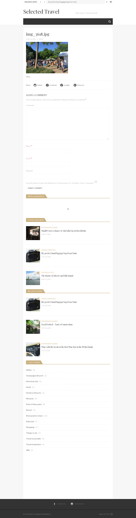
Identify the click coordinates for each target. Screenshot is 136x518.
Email (29, 158)
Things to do (31, 433)
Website (29, 171)
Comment (30, 105)
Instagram (111, 2)
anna (41, 39)
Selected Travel (41, 11)
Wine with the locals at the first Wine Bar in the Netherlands (67, 347)
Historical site (47, 272)
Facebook (107, 2)
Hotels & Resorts (33, 393)
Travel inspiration (33, 444)
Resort (29, 410)
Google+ (67, 85)
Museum (30, 398)
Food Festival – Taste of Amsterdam (56, 324)
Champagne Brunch (34, 375)
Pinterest (80, 85)
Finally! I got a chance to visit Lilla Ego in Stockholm (63, 230)
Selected (30, 421)
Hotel (28, 387)
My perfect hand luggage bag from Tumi (62, 2)
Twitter (39, 85)
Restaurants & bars (49, 227)
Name (29, 146)
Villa (28, 450)
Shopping (30, 427)
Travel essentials (48, 250)
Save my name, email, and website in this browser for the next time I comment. (60, 183)
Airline (29, 370)
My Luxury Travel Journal (86, 13)
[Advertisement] (68, 475)
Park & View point (34, 404)
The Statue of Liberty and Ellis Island (57, 275)
